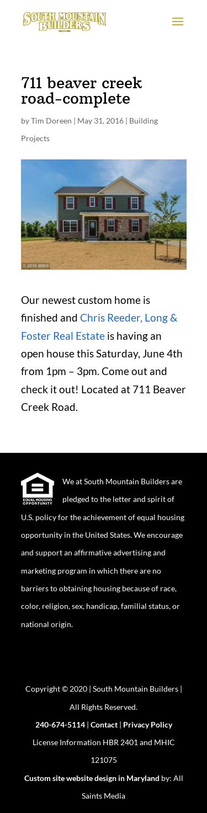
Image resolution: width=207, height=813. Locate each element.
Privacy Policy (147, 724)
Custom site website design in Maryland (92, 778)
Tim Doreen (51, 120)
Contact (104, 724)
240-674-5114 (60, 724)
